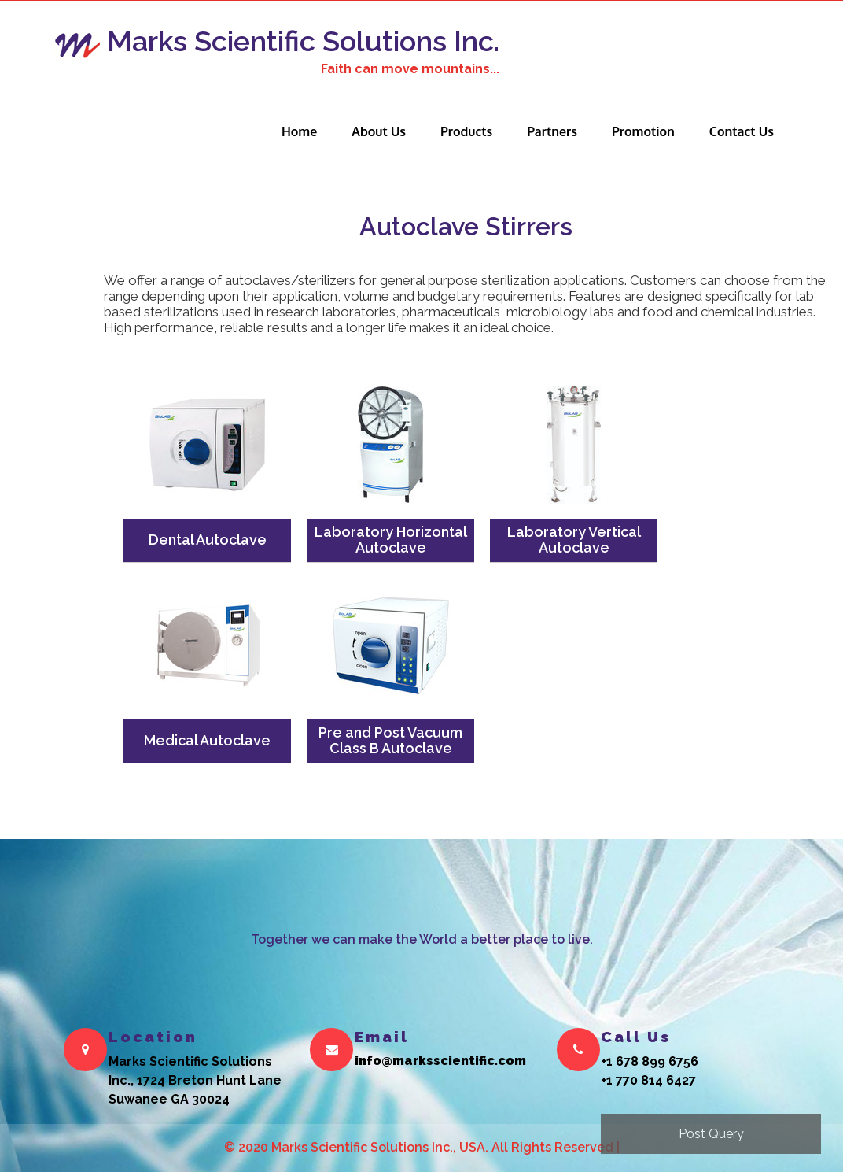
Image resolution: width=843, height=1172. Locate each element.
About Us (379, 131)
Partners (552, 131)
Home (299, 131)
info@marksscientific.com (440, 1061)
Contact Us (741, 131)
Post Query (711, 1133)
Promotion (643, 131)
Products (466, 131)
